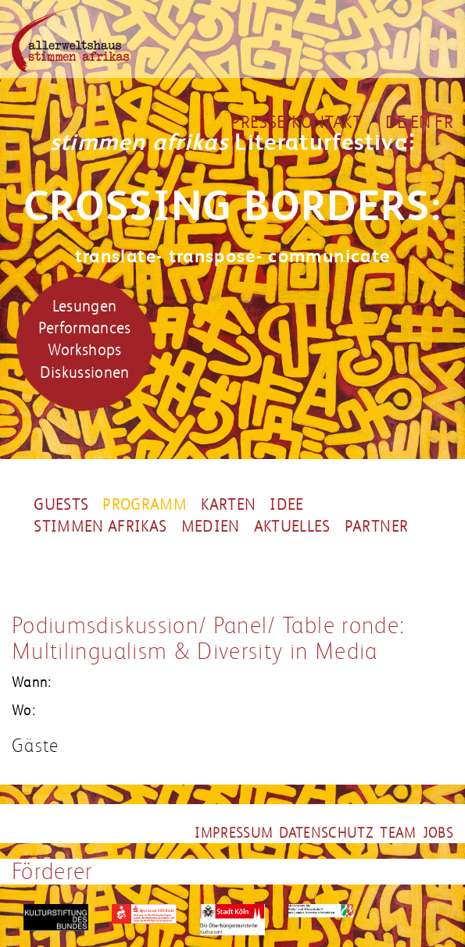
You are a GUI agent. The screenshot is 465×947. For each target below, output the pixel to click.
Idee (286, 505)
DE (395, 122)
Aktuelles (292, 527)
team (398, 833)
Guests (61, 505)
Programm (144, 505)
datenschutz (326, 833)
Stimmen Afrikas (100, 527)
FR (444, 122)
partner (376, 527)
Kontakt (326, 122)
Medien (210, 527)
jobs (438, 833)
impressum (234, 833)
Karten (228, 505)
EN (420, 122)
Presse (258, 122)
